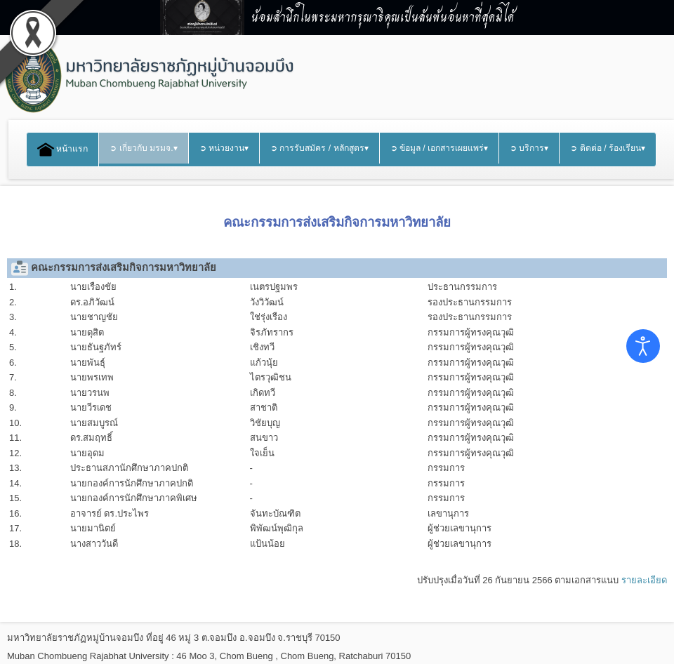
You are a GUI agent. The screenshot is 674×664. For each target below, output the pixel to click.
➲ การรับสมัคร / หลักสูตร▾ (319, 148)
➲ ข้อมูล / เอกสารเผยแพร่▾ (439, 148)
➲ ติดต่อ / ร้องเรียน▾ (607, 148)
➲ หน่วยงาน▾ (224, 148)
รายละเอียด (644, 580)
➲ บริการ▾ (529, 148)
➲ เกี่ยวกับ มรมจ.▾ (143, 148)
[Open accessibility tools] (643, 346)
